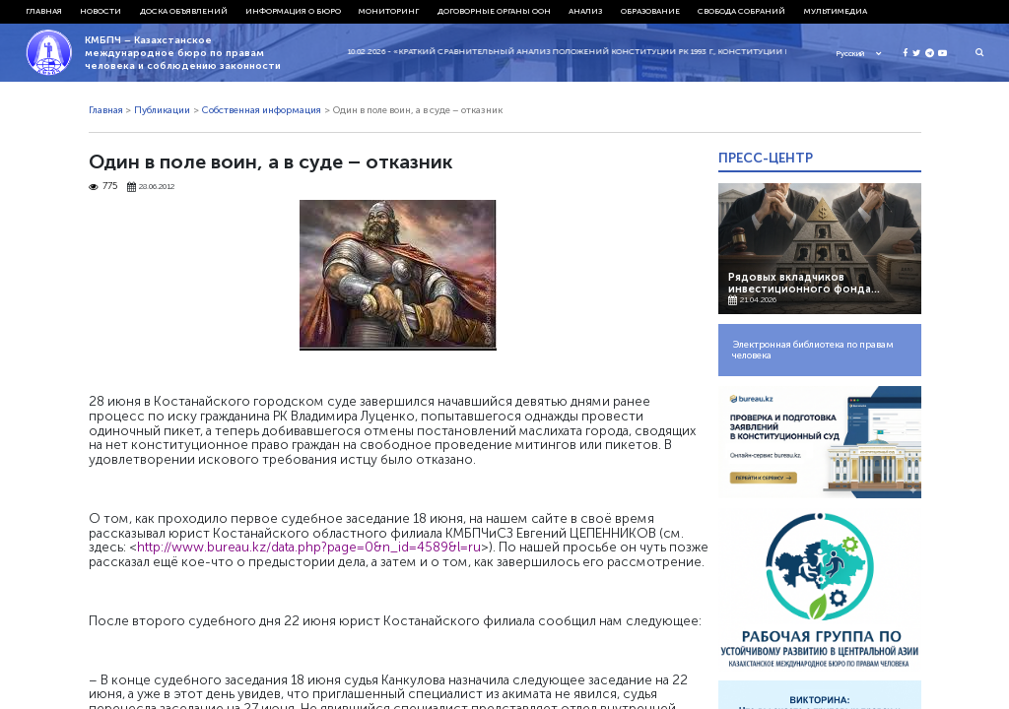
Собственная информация (261, 110)
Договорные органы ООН (494, 11)
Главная (44, 11)
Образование (650, 11)
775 (103, 186)
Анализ (585, 11)
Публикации (162, 110)
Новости (100, 11)
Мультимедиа (835, 11)
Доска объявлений (184, 11)
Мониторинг (389, 11)
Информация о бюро (293, 11)
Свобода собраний (741, 11)
